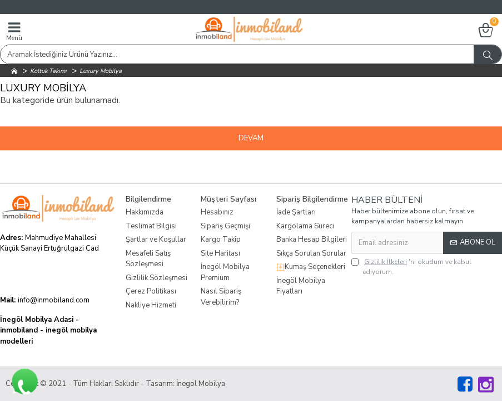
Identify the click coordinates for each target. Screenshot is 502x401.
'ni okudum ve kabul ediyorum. (411, 266)
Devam (251, 138)
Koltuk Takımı (48, 71)
